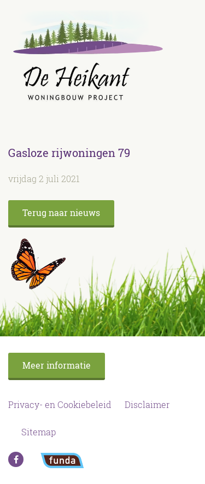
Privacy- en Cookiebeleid (60, 404)
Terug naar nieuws (61, 212)
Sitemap (38, 432)
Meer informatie (56, 365)
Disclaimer (147, 404)
